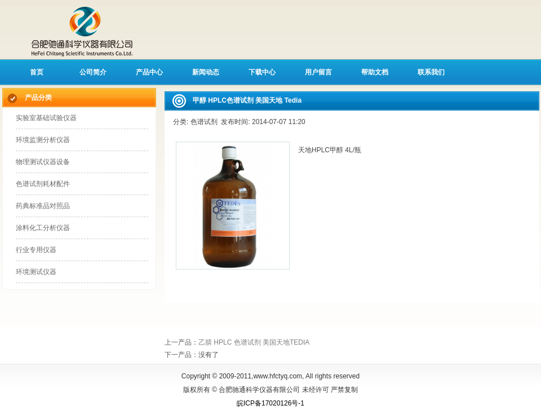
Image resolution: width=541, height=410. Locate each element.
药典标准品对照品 (43, 206)
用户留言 (318, 72)
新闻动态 (205, 72)
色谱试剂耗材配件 (43, 184)
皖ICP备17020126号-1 (270, 403)
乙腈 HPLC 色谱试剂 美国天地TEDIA (253, 342)
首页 (36, 72)
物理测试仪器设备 (43, 162)
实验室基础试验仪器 (46, 118)
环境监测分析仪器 (43, 140)
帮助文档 (374, 72)
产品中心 (149, 72)
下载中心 (262, 72)
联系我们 (431, 72)
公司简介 (93, 72)
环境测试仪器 (36, 272)
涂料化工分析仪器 (43, 228)
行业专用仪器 (36, 250)
